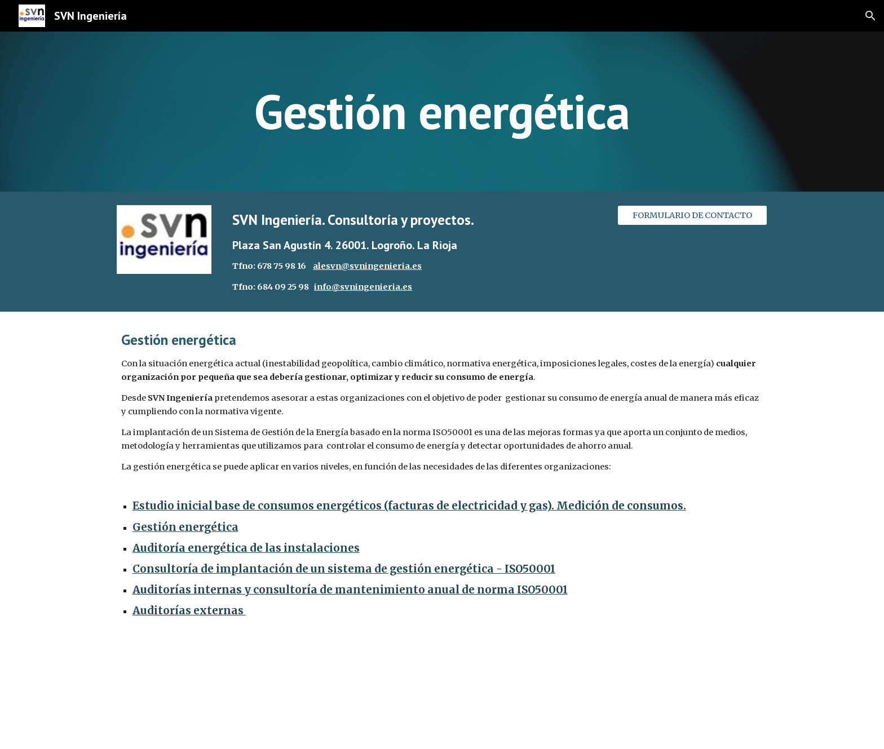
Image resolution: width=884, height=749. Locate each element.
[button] (870, 15)
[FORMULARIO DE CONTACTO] (692, 215)
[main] (442, 111)
